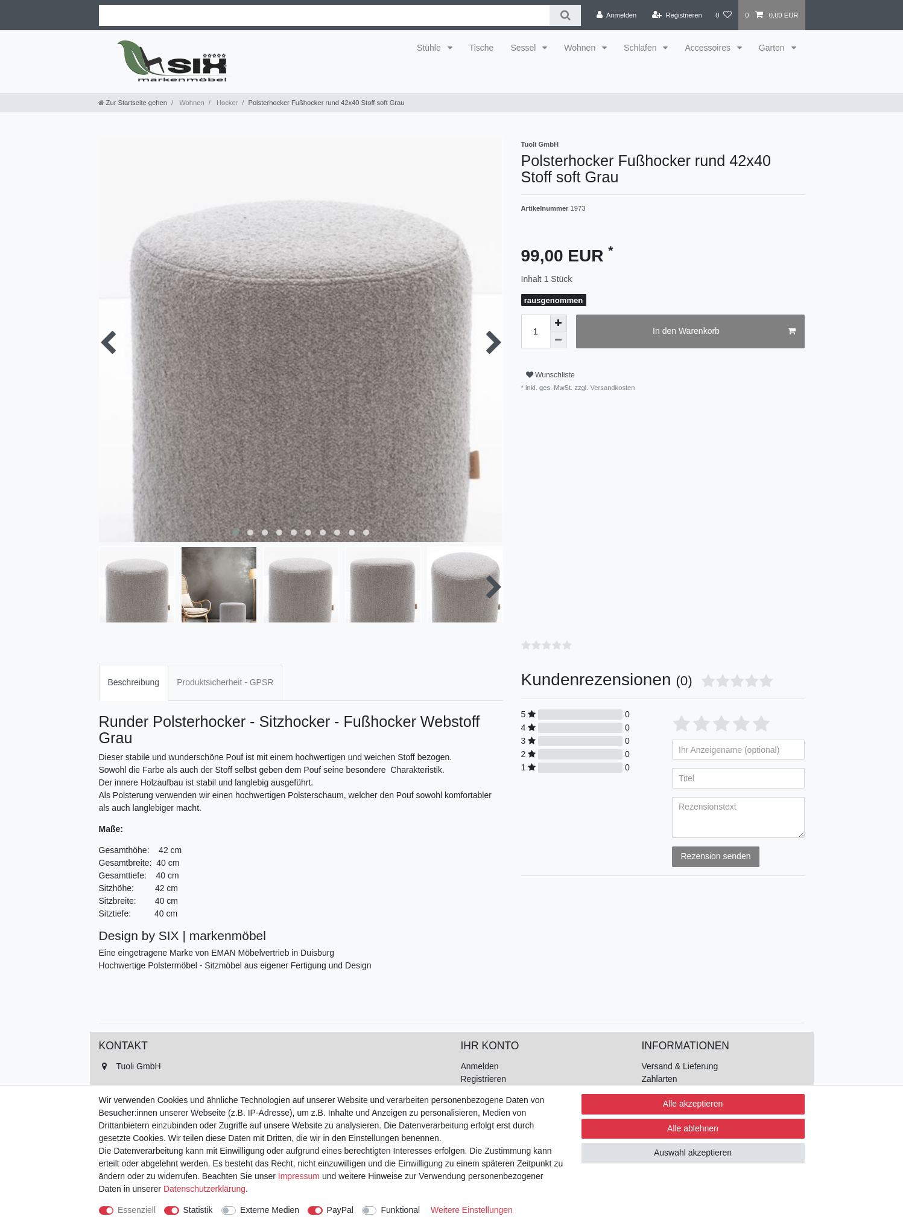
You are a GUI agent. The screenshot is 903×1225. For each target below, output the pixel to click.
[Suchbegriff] (324, 15)
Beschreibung (134, 682)
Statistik (198, 1210)
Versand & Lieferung (680, 1066)
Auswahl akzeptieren (693, 1152)
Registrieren (483, 1079)
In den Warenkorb (724, 331)
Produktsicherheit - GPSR (225, 682)
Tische (481, 48)
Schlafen (641, 48)
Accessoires (708, 48)
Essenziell (137, 1210)
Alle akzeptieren (693, 1103)
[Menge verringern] (558, 339)
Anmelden (480, 1066)
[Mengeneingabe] (535, 331)
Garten (773, 48)
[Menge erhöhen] (558, 323)
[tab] (134, 682)
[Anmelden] (617, 15)
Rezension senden (716, 856)
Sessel (524, 48)
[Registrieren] (677, 15)
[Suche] (565, 15)
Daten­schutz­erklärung (204, 1189)
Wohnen (581, 48)
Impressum (299, 1176)
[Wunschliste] (723, 15)
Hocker (226, 102)
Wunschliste (550, 375)
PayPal (340, 1210)
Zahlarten (659, 1079)
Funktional (400, 1210)
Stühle (430, 48)
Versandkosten (611, 387)
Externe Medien (269, 1210)
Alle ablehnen (692, 1128)
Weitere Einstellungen (472, 1210)
